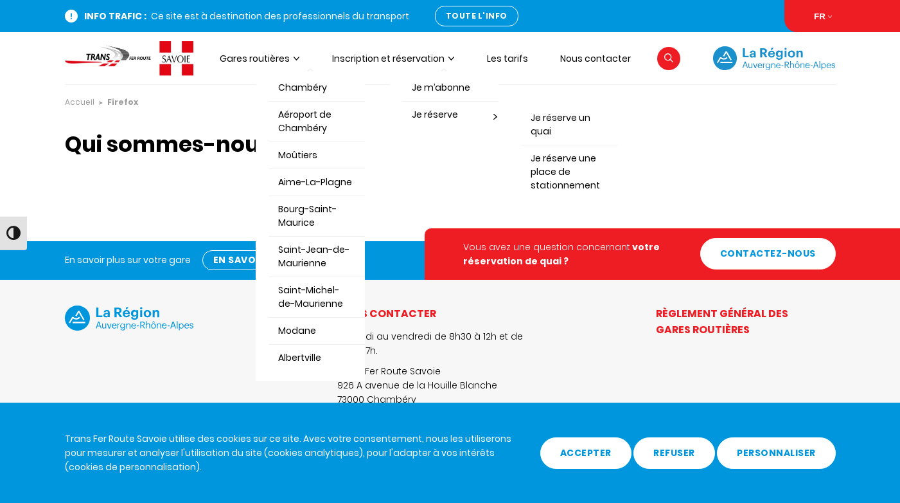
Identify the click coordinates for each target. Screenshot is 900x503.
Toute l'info (476, 15)
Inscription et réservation (388, 58)
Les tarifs (507, 58)
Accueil (79, 101)
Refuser (674, 452)
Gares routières (255, 58)
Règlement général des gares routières (722, 321)
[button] (668, 58)
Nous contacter (595, 58)
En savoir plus (252, 259)
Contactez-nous (768, 253)
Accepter (586, 452)
